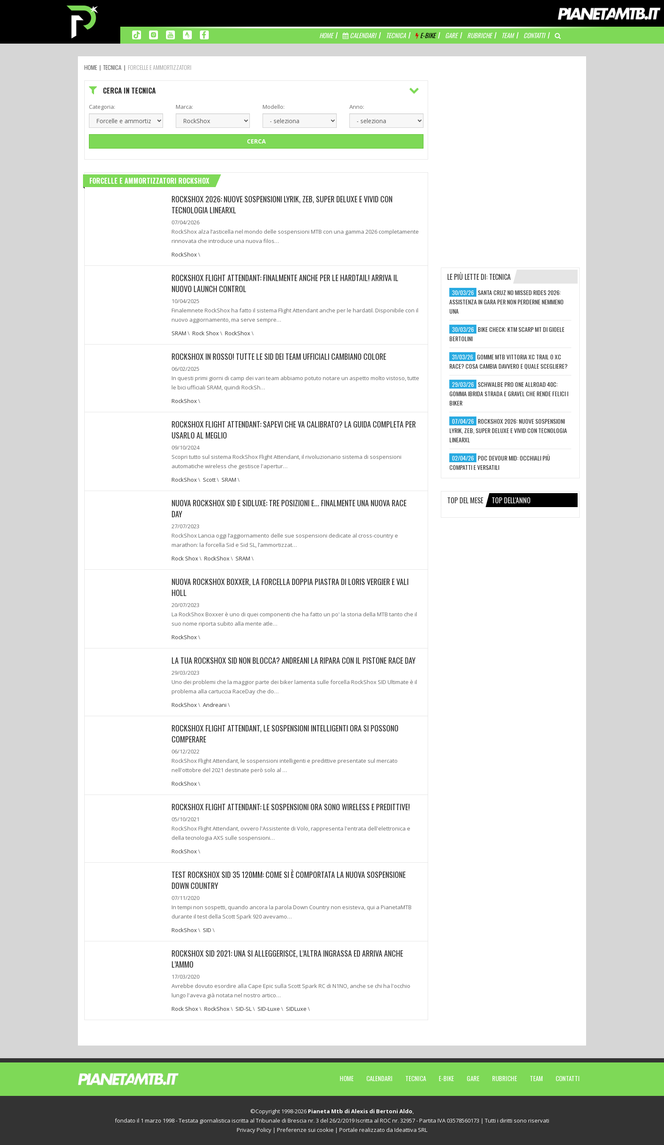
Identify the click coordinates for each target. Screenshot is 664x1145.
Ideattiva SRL (410, 1130)
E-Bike (446, 1078)
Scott (209, 479)
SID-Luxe (268, 1009)
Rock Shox (205, 333)
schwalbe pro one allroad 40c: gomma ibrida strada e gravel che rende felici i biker (508, 393)
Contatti (568, 1078)
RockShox (184, 254)
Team (536, 1078)
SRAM (179, 333)
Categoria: (102, 106)
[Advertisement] (510, 133)
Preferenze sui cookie (305, 1130)
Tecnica (415, 1078)
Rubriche (504, 1078)
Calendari (379, 1078)
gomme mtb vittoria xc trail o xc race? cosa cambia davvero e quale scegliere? (508, 361)
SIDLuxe (296, 1009)
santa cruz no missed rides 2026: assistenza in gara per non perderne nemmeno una (506, 301)
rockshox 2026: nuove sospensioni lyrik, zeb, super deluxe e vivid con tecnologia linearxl (508, 430)
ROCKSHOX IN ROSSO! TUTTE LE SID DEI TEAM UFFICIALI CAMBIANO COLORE (279, 356)
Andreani (215, 705)
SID (207, 930)
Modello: (274, 106)
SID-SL (243, 1009)
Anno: (356, 106)
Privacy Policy (254, 1130)
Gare (473, 1078)
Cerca (256, 141)
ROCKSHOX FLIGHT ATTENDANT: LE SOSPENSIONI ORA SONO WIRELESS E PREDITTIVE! (291, 806)
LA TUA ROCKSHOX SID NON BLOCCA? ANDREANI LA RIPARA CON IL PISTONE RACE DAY (293, 660)
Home (347, 1078)
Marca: (184, 106)
